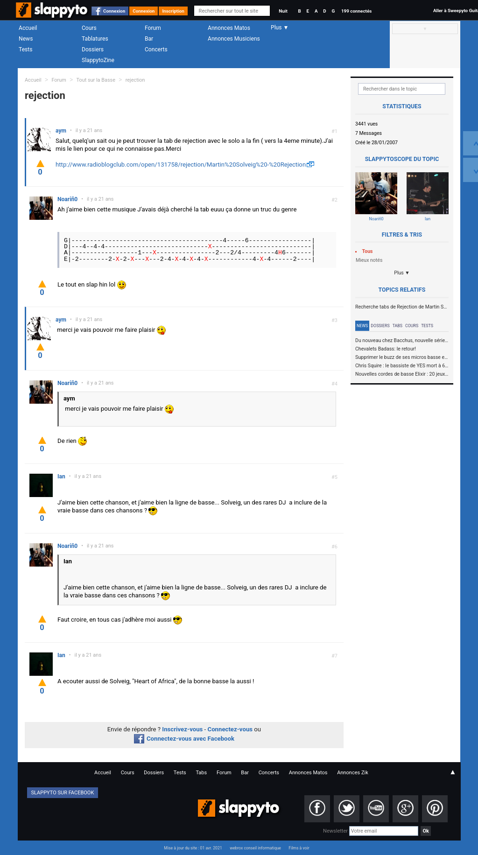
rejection (135, 80)
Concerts (156, 49)
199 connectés (356, 11)
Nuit (283, 11)
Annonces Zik (352, 773)
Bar (149, 38)
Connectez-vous (230, 729)
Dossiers (93, 49)
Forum (153, 28)
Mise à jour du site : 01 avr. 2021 (193, 848)
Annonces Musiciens (234, 38)
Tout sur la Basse (96, 80)
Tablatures (95, 38)
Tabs (397, 325)
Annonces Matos (229, 28)
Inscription (173, 11)
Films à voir (298, 848)
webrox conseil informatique (255, 848)
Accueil (28, 28)
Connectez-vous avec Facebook (184, 738)
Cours (89, 28)
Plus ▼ (402, 273)
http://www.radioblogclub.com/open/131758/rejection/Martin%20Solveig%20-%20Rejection (181, 164)
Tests (25, 49)
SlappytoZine (98, 60)
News (26, 38)
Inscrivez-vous (182, 729)
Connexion (114, 11)
